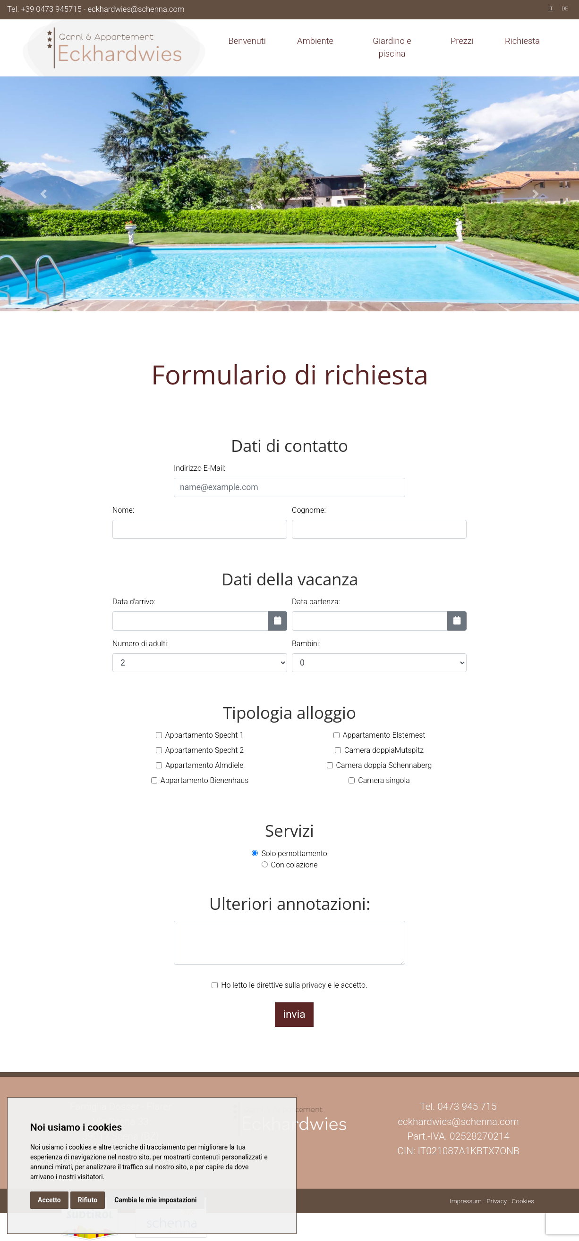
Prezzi (462, 41)
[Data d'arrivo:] (277, 620)
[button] (43, 193)
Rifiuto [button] (88, 1200)
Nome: (123, 510)
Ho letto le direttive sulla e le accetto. (294, 985)
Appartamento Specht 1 (204, 735)
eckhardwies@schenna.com (136, 9)
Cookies (523, 1201)
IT (550, 8)
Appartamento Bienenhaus (205, 780)
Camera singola (383, 780)
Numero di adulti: (140, 643)
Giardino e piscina (392, 47)
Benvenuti (247, 41)
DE (565, 8)
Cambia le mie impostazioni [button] (155, 1200)
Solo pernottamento (294, 853)
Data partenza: (316, 601)
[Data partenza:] (457, 620)
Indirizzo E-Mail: (199, 468)
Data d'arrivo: (133, 601)
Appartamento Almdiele (204, 765)
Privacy (496, 1201)
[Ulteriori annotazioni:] (289, 943)
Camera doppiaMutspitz (384, 750)
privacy (314, 985)
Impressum (466, 1201)
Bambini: (306, 643)
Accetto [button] (49, 1200)
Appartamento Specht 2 (204, 750)
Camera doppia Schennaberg (384, 765)
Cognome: (309, 510)
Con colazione (294, 864)
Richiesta (522, 41)
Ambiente (315, 41)
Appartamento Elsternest (384, 735)
